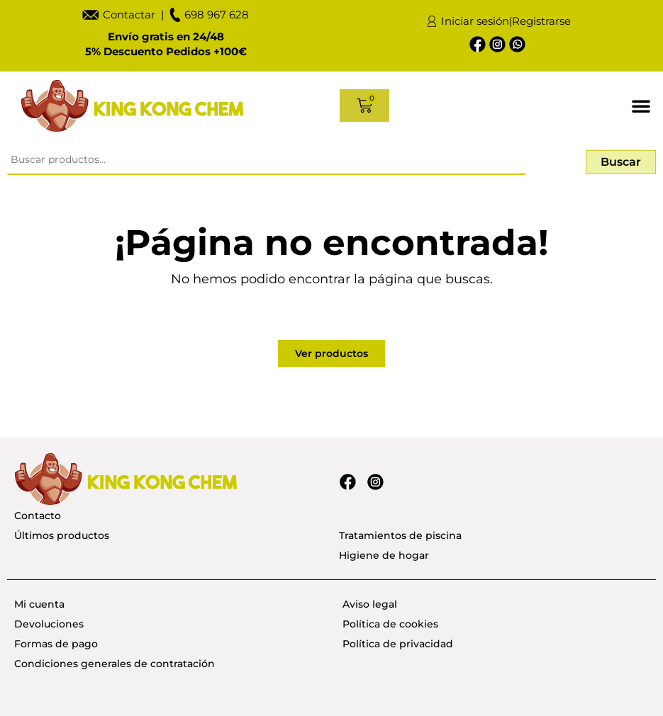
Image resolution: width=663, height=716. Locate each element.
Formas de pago (56, 643)
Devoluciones (49, 624)
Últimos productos (61, 535)
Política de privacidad (397, 643)
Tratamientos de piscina (400, 535)
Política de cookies (390, 624)
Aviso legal (369, 604)
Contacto (37, 515)
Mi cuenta (39, 604)
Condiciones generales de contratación (114, 663)
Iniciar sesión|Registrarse (506, 21)
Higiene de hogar (384, 555)
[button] (641, 105)
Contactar (127, 14)
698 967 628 (216, 14)
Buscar (621, 162)
